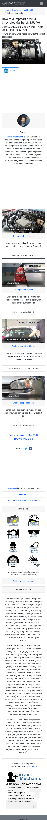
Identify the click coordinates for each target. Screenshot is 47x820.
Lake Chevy (12, 488)
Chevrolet (16, 10)
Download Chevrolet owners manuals (23, 500)
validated (10, 70)
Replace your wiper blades (23, 346)
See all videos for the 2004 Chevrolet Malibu (23, 437)
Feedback (23, 494)
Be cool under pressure (23, 236)
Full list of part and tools (23, 581)
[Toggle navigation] (41, 3)
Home (6, 10)
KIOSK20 (33, 766)
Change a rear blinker (23, 290)
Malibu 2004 (29, 10)
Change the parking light (23, 403)
